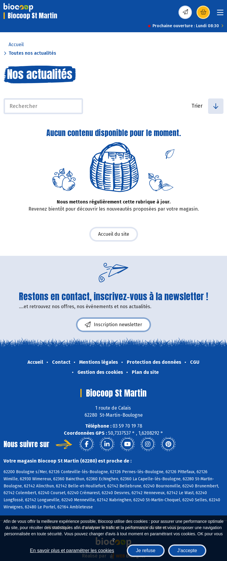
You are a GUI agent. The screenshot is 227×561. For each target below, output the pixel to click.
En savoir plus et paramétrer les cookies (72, 550)
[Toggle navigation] (220, 14)
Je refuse (145, 550)
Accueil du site (113, 234)
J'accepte (187, 550)
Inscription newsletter (113, 325)
